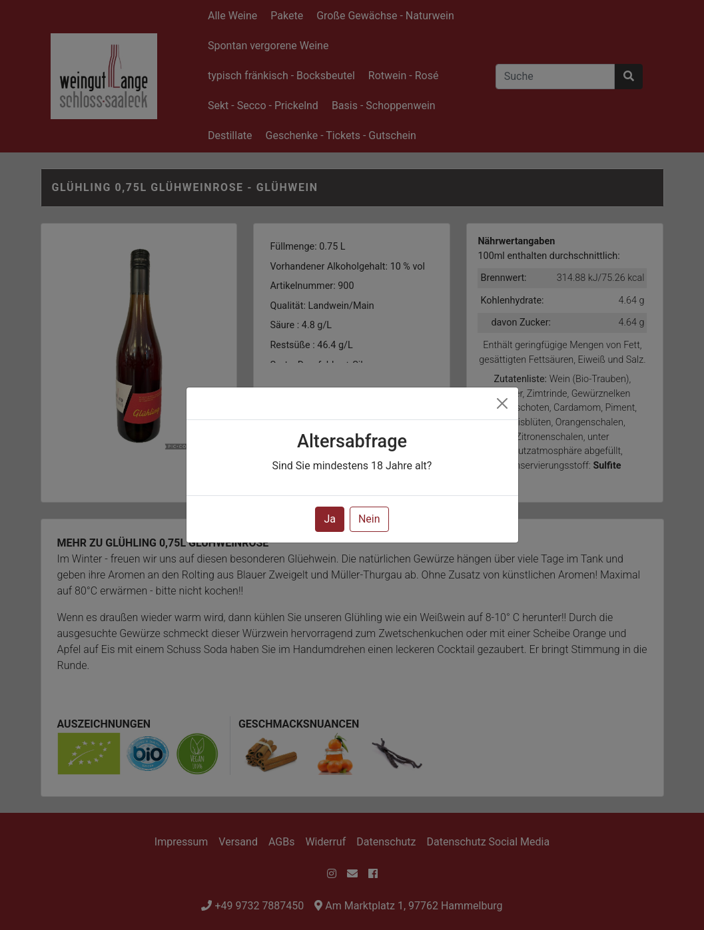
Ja (330, 519)
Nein (369, 519)
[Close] (502, 403)
